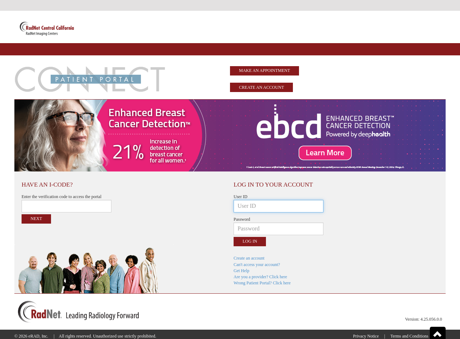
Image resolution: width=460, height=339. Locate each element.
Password (242, 219)
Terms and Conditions (409, 336)
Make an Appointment (264, 70)
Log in (250, 241)
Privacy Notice (366, 336)
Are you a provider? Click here (260, 276)
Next (36, 218)
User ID (240, 196)
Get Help (241, 270)
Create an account (261, 87)
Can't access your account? (257, 264)
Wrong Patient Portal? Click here (262, 282)
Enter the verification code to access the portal (61, 196)
